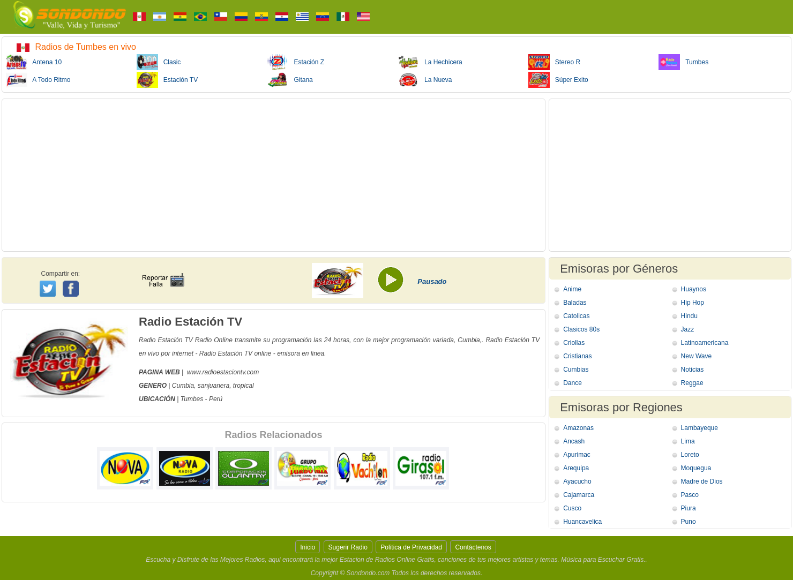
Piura (688, 508)
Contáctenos (473, 547)
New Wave (696, 356)
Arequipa (576, 468)
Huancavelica (582, 521)
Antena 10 (34, 62)
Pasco (690, 495)
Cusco (572, 508)
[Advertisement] (273, 175)
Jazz (687, 329)
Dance (572, 383)
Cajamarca (578, 495)
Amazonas (578, 428)
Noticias (692, 369)
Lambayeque (699, 428)
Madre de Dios (702, 481)
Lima (688, 441)
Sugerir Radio (348, 547)
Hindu (689, 316)
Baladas (574, 302)
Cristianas (577, 356)
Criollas (574, 343)
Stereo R (554, 62)
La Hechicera (430, 62)
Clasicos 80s (581, 329)
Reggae (692, 383)
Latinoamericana (705, 343)
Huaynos (693, 289)
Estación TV (167, 80)
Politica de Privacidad (411, 547)
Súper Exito (558, 80)
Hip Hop (692, 302)
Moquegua (696, 468)
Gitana (289, 80)
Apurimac (576, 454)
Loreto (690, 454)
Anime (572, 289)
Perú (215, 399)
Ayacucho (577, 481)
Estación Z (295, 62)
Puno (688, 521)
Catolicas (576, 316)
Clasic (159, 62)
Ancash (574, 441)
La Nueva (425, 80)
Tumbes (683, 62)
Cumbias (575, 369)
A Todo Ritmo (38, 80)
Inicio (307, 547)
